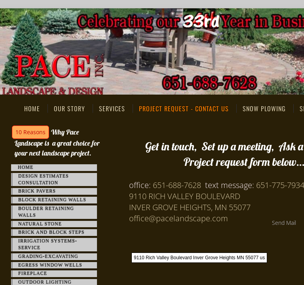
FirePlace (32, 273)
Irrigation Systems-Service (47, 244)
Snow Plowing (264, 108)
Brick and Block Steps (51, 232)
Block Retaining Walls (52, 200)
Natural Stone (40, 224)
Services (112, 108)
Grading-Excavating (48, 256)
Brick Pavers (37, 191)
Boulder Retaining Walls (46, 212)
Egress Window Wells (50, 265)
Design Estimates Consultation (43, 179)
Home (32, 108)
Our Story (69, 108)
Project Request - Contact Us (184, 108)
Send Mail (284, 222)
